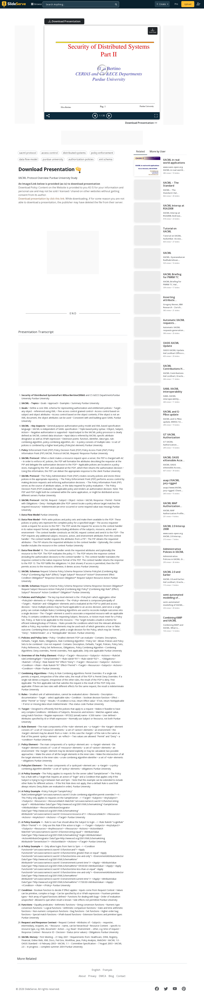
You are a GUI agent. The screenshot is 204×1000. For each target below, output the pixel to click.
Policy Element (29, 744)
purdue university (53, 159)
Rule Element (28, 726)
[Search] (81, 4)
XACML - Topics (30, 403)
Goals (24, 407)
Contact (120, 976)
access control (49, 153)
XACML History (29, 936)
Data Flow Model (30, 514)
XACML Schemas (30, 571)
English (96, 970)
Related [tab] (140, 151)
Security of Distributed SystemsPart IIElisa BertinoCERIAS (53, 395)
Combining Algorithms (33, 673)
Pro (176, 3)
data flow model (28, 159)
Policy (24, 450)
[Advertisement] (25, 75)
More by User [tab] (158, 151)
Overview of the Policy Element (38, 655)
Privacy (92, 976)
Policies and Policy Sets (34, 637)
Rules (24, 694)
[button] (38, 4)
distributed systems (74, 153)
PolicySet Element (31, 765)
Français (107, 970)
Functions (26, 904)
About (82, 976)
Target (25, 708)
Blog (111, 976)
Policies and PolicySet (33, 597)
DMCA (102, 976)
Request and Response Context (39, 922)
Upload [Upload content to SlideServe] (187, 4)
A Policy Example (30, 773)
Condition (26, 890)
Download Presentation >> (141, 123)
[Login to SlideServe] (198, 4)
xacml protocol (27, 153)
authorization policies (81, 159)
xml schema (105, 159)
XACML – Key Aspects (33, 425)
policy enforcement (102, 153)
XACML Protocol (30, 458)
